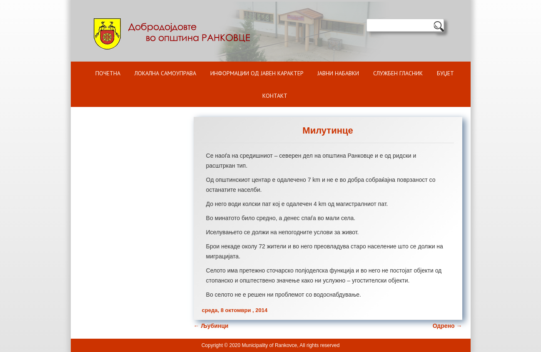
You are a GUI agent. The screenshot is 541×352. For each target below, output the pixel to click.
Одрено (447, 325)
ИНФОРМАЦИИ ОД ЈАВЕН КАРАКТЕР (257, 73)
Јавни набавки (338, 73)
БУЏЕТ (445, 73)
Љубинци (211, 325)
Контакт (274, 95)
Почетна (107, 73)
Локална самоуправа (165, 73)
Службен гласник (398, 73)
